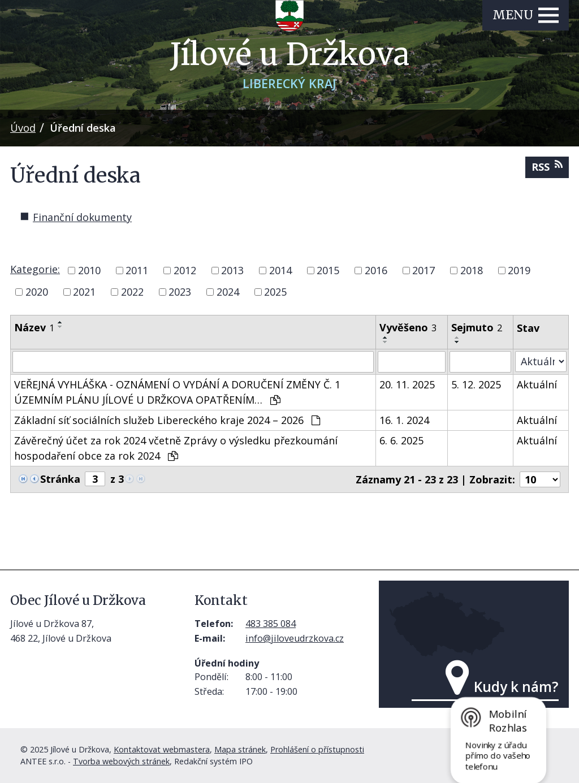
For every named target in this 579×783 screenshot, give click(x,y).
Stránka (60, 479)
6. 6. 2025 (401, 440)
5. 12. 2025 (476, 384)
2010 (89, 270)
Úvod (23, 128)
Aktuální (537, 384)
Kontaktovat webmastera (162, 749)
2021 (84, 292)
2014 (280, 270)
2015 (328, 270)
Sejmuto (476, 327)
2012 (185, 270)
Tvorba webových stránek (121, 761)
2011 (137, 270)
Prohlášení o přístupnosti (317, 749)
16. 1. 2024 (404, 420)
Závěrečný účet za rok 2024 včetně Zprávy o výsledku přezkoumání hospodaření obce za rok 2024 (176, 448)
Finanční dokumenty (82, 217)
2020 (36, 292)
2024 (228, 292)
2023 (179, 292)
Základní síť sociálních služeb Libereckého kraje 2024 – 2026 (167, 420)
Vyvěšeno (408, 327)
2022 (132, 292)
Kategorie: (35, 269)
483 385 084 (270, 623)
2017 (423, 270)
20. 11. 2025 (407, 384)
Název (34, 327)
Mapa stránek (240, 749)
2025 (275, 292)
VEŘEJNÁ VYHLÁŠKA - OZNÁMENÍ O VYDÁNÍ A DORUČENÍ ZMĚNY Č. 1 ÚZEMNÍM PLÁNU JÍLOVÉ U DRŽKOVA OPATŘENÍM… (177, 392)
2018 (471, 270)
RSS (547, 166)
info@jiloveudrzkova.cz (294, 638)
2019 (519, 270)
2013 (232, 270)
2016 (376, 270)
